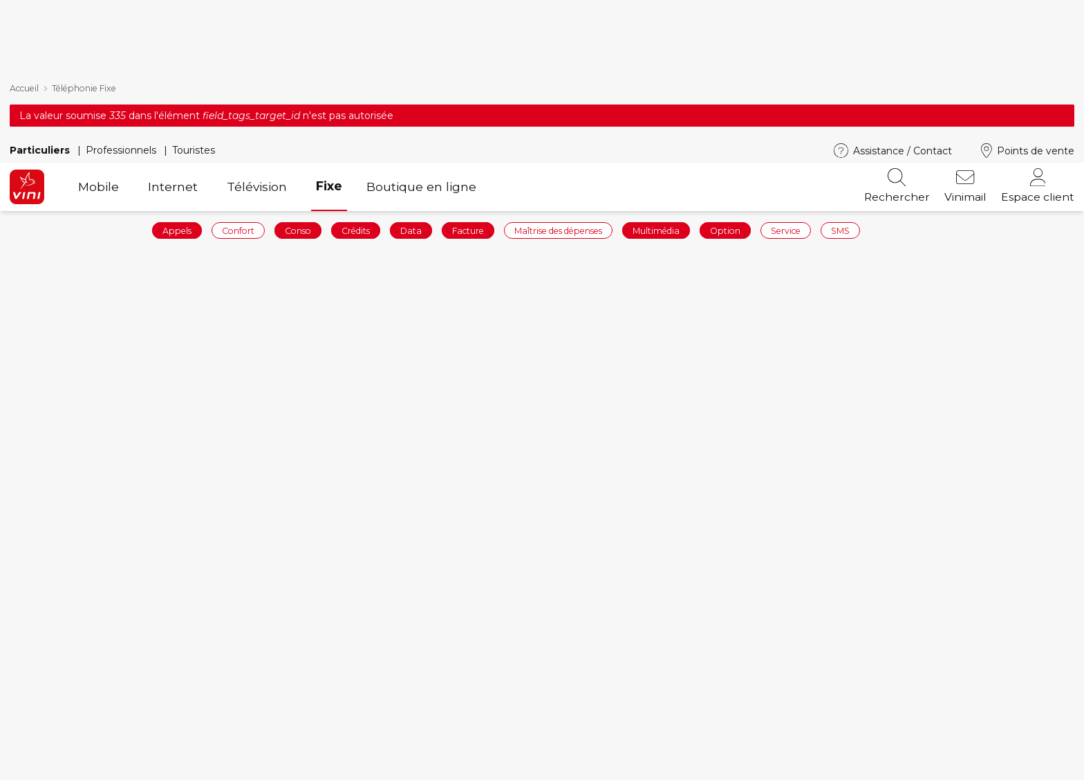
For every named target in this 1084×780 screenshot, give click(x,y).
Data (411, 92)
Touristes (193, 12)
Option (725, 92)
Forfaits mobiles (325, 745)
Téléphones (313, 766)
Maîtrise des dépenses (558, 92)
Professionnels (122, 12)
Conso (298, 92)
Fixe (329, 47)
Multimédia (656, 92)
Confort (238, 92)
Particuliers (41, 12)
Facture (468, 92)
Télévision (257, 48)
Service (786, 92)
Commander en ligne (69, 745)
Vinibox (573, 766)
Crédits (356, 92)
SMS (840, 92)
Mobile (98, 48)
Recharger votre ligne (72, 766)
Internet (173, 48)
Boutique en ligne (421, 48)
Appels (176, 92)
